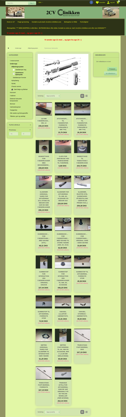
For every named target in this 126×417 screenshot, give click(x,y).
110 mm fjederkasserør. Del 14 (44, 121)
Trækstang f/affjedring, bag (82, 347)
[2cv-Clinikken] (63, 12)
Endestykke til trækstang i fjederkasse (82, 159)
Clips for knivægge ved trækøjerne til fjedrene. (63, 159)
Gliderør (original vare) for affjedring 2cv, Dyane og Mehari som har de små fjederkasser (44, 199)
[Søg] (32, 3)
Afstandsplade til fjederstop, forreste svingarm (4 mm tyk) (82, 124)
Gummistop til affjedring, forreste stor (82, 275)
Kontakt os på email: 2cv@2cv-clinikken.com (46, 22)
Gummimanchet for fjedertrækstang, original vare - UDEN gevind (82, 238)
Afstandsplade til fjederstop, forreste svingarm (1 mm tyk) (63, 124)
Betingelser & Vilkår (70, 22)
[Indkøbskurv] (118, 2)
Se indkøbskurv (110, 73)
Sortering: (41, 96)
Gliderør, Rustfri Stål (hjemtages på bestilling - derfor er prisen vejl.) (82, 197)
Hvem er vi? (11, 22)
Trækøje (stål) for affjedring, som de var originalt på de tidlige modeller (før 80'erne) (63, 390)
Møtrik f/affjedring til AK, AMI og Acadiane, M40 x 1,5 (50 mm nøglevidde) (63, 350)
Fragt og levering (23, 22)
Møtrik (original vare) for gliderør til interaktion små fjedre (43, 350)
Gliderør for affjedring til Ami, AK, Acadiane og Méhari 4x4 (63, 196)
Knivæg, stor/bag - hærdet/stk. (82, 314)
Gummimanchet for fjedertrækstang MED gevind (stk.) (44, 238)
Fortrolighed (84, 22)
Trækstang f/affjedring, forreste (44, 385)
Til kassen (112, 69)
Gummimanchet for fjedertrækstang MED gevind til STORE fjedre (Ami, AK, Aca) (63, 239)
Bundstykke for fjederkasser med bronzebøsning (44, 160)
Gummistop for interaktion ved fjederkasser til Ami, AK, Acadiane (63, 278)
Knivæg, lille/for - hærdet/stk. (63, 314)
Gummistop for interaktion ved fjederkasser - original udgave (44, 278)
